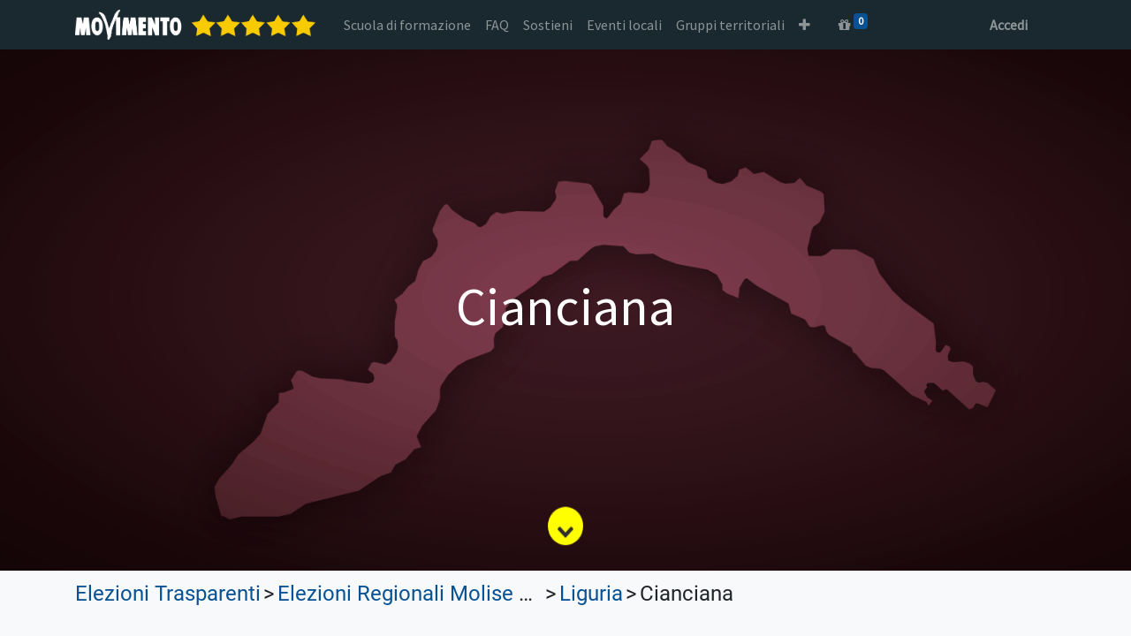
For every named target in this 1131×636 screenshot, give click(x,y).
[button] (804, 24)
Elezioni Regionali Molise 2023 (421, 593)
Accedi (1009, 25)
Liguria (591, 593)
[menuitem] (407, 24)
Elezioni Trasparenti (168, 593)
